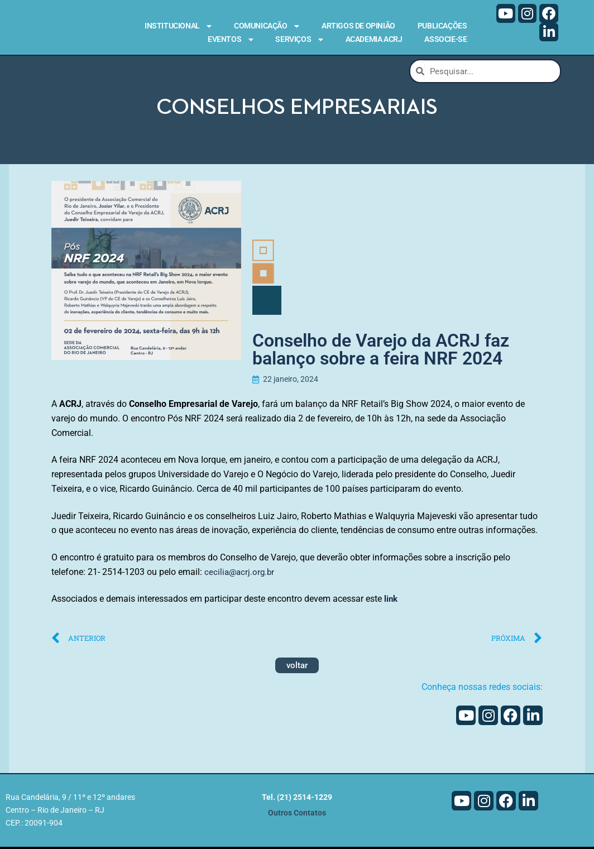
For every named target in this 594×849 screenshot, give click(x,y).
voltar (297, 667)
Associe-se (445, 39)
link (392, 601)
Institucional (178, 26)
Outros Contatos (297, 815)
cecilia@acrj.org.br (240, 573)
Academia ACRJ (374, 39)
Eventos (230, 39)
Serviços (299, 39)
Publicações (442, 25)
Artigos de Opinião (358, 25)
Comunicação (266, 26)
